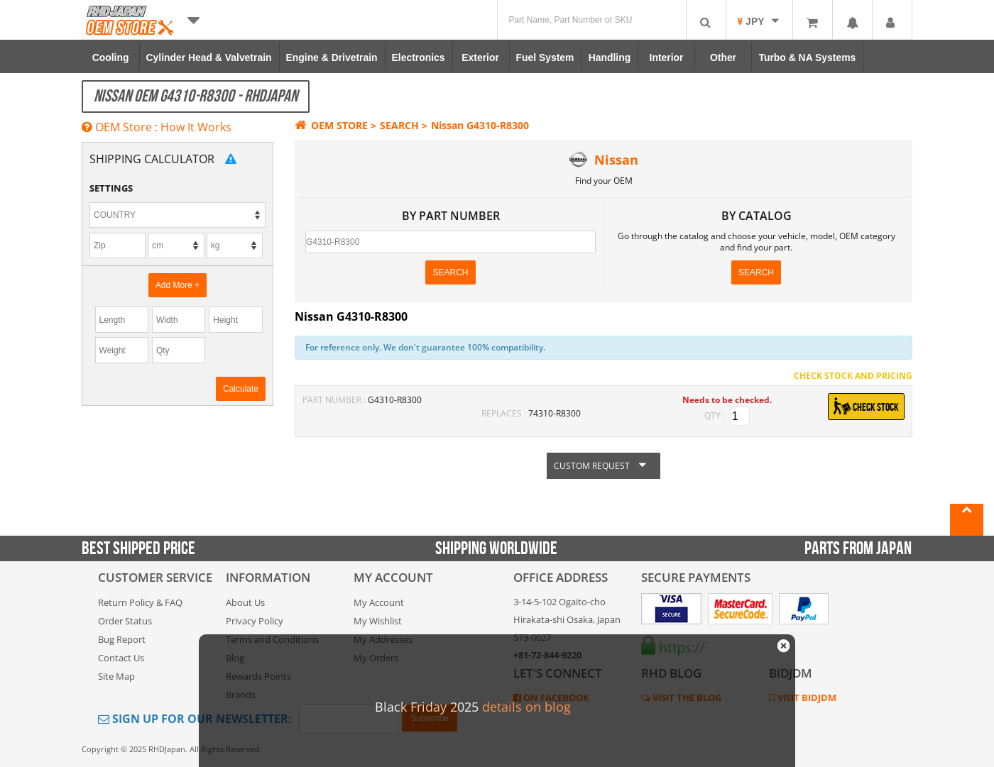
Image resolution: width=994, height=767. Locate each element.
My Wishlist (378, 620)
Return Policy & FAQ (140, 602)
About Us (245, 602)
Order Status (125, 620)
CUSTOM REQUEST (603, 466)
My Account (379, 602)
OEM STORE (331, 125)
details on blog (526, 706)
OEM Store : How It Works (156, 127)
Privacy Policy (254, 620)
